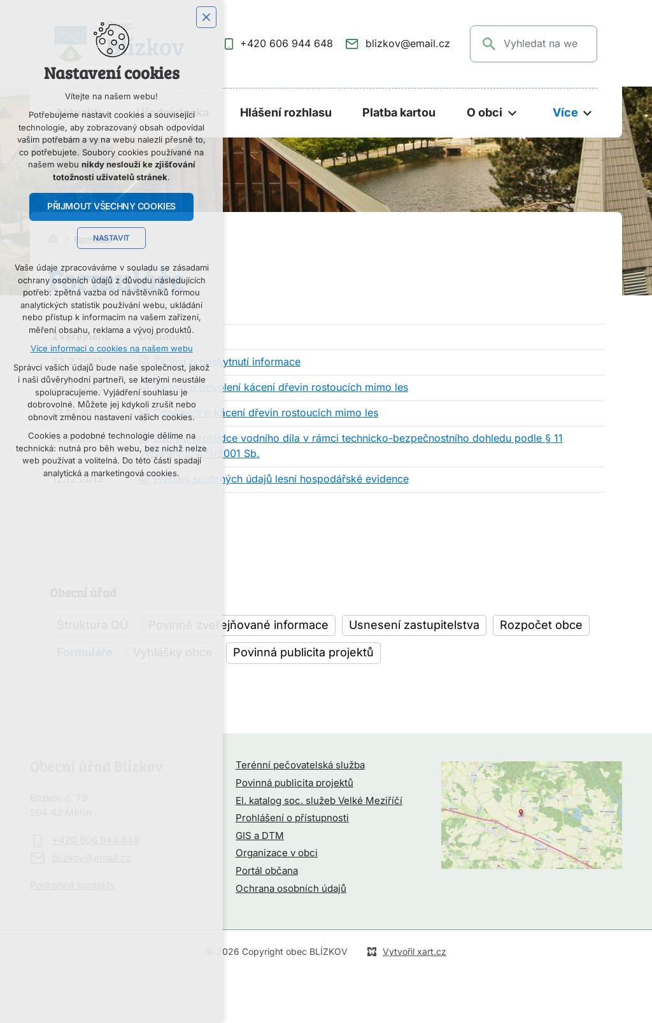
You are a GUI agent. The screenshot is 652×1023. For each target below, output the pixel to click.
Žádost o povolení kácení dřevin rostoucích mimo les (280, 387)
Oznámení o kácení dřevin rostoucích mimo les (265, 413)
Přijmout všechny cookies (111, 206)
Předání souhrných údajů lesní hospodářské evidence (281, 479)
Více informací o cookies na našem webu (112, 348)
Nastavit (111, 238)
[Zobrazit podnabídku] (511, 113)
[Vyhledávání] (489, 44)
